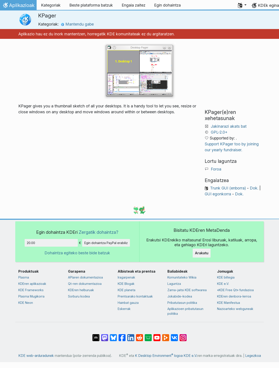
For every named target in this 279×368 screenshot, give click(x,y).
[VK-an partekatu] (174, 335)
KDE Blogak (126, 283)
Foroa (216, 169)
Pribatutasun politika (182, 302)
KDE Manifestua (228, 302)
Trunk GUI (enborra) (228, 188)
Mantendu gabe (77, 24)
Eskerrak (124, 309)
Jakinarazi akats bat (229, 126)
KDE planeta (126, 290)
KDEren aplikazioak (32, 283)
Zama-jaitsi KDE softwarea (187, 290)
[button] (242, 5)
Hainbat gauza (128, 302)
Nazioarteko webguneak (235, 309)
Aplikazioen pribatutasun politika (185, 311)
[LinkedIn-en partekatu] (130, 335)
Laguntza (174, 283)
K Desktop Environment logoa (159, 356)
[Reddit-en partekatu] (139, 335)
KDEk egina (268, 5)
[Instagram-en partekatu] (183, 335)
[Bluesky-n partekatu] (113, 335)
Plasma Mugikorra (31, 296)
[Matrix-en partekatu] (95, 335)
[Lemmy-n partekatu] (148, 335)
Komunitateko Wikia (181, 277)
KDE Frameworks (31, 290)
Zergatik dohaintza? (98, 232)
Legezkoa (253, 356)
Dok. (254, 188)
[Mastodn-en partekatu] (104, 335)
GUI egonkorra (218, 194)
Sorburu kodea (79, 296)
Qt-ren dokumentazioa (85, 283)
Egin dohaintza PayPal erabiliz (106, 243)
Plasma (23, 277)
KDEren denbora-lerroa (234, 296)
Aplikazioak (18, 6)
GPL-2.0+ (219, 132)
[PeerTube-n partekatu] (165, 335)
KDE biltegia (226, 277)
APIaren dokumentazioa (85, 277)
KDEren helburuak (81, 290)
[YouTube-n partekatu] (156, 335)
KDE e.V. (223, 283)
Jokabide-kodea (179, 296)
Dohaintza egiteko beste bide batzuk (77, 253)
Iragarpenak (126, 277)
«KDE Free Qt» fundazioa (235, 290)
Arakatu (201, 253)
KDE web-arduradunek (36, 356)
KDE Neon (25, 302)
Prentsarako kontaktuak (135, 296)
